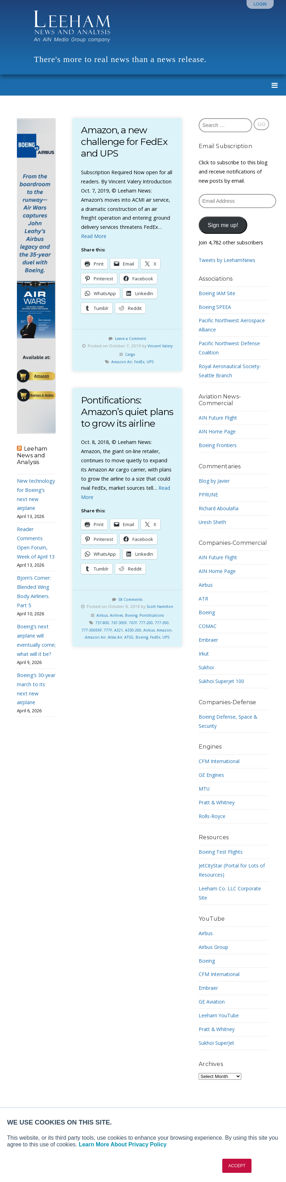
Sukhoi (206, 667)
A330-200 (148, 656)
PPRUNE (208, 494)
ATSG (149, 663)
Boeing (131, 641)
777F (120, 656)
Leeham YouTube (219, 1015)
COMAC (208, 626)
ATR (204, 598)
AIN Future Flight (218, 417)
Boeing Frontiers (218, 445)
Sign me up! (223, 225)
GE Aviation (212, 1001)
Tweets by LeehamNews (227, 260)
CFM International (219, 761)
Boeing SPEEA (215, 307)
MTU (204, 788)
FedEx (139, 369)
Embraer (208, 639)
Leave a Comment (130, 338)
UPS (151, 369)
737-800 (102, 648)
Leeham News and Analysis (32, 455)
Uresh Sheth (213, 522)
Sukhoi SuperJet (217, 1043)
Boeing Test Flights (221, 851)
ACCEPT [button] (236, 1165)
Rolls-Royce (212, 816)
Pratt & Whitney (217, 802)
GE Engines (211, 775)
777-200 (152, 648)
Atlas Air (134, 663)
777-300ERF (102, 656)
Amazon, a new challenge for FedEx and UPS (125, 141)
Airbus (99, 641)
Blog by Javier (214, 480)
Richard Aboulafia (219, 508)
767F (137, 648)
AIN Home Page (217, 431)
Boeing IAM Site (217, 293)
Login (260, 4)
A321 (132, 656)
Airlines (114, 641)
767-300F (121, 648)
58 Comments (130, 618)
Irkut (204, 653)
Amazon (91, 663)
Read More (94, 236)
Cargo (130, 361)
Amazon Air (121, 369)
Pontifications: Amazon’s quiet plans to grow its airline (117, 425)
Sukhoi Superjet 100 (222, 681)
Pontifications (153, 641)
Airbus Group (214, 947)
